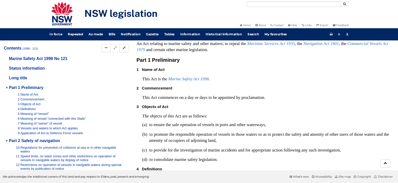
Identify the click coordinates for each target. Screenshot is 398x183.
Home (245, 25)
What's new (299, 176)
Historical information (224, 34)
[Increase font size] (347, 34)
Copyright (362, 176)
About (260, 25)
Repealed (75, 34)
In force (55, 34)
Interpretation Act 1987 (301, 143)
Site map (343, 176)
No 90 (225, 111)
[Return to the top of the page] (385, 163)
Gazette (152, 34)
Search (253, 34)
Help (292, 25)
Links (307, 25)
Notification (130, 34)
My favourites (275, 34)
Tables (169, 34)
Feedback (341, 25)
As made (96, 34)
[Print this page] (331, 34)
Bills (112, 34)
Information (190, 34)
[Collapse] (124, 48)
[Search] (294, 4)
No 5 (171, 106)
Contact (277, 25)
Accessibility (322, 176)
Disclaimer (383, 176)
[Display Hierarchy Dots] (106, 48)
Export (322, 25)
